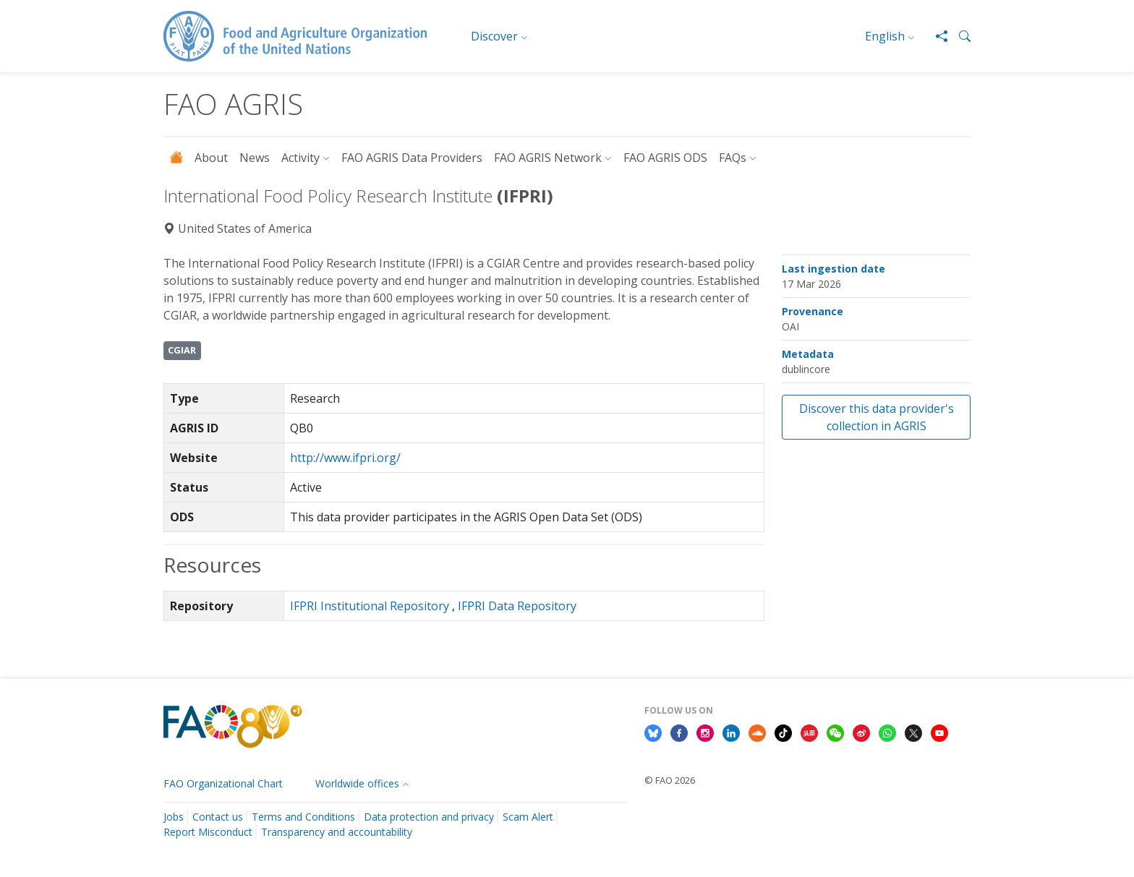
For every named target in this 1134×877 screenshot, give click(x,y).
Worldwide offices (357, 783)
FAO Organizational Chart (223, 783)
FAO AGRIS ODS (665, 158)
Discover (494, 36)
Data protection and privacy (429, 816)
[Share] (935, 36)
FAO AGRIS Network (548, 158)
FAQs (732, 158)
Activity (300, 158)
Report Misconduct (207, 832)
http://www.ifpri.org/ (345, 458)
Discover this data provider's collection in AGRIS (876, 417)
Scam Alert (528, 816)
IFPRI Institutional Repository (369, 606)
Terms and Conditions (303, 816)
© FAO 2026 (669, 780)
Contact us (217, 816)
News (254, 158)
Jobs (173, 816)
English (885, 36)
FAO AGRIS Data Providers (411, 158)
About (211, 158)
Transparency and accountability (336, 832)
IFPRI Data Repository (517, 606)
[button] (959, 36)
